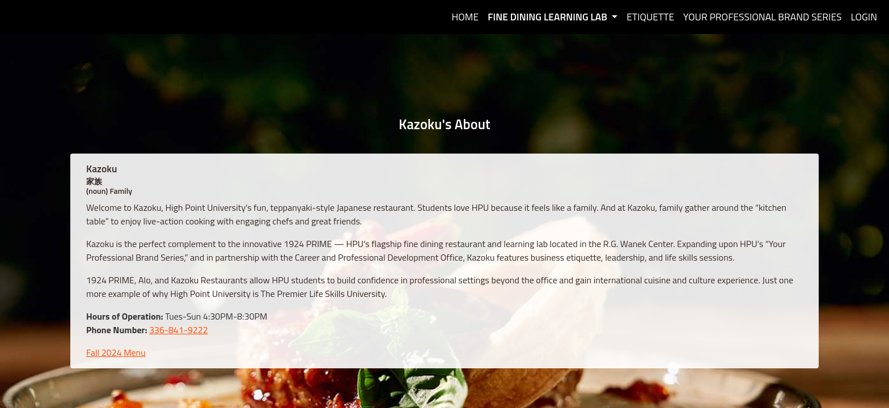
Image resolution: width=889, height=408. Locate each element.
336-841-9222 (178, 330)
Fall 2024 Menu (116, 352)
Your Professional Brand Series (762, 16)
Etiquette (650, 16)
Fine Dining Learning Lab (548, 16)
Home (465, 16)
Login (864, 16)
